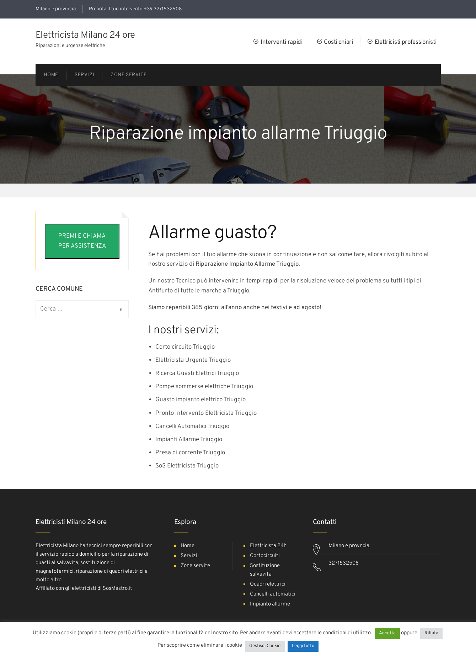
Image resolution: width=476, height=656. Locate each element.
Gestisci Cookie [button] (264, 646)
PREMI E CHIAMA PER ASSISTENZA (82, 241)
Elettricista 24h (268, 546)
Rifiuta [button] (431, 633)
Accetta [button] (387, 633)
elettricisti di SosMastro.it (102, 588)
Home (187, 546)
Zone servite (195, 565)
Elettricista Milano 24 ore (85, 35)
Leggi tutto (303, 646)
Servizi (189, 555)
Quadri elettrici (267, 584)
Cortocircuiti (265, 555)
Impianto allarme (270, 604)
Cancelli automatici (272, 594)
